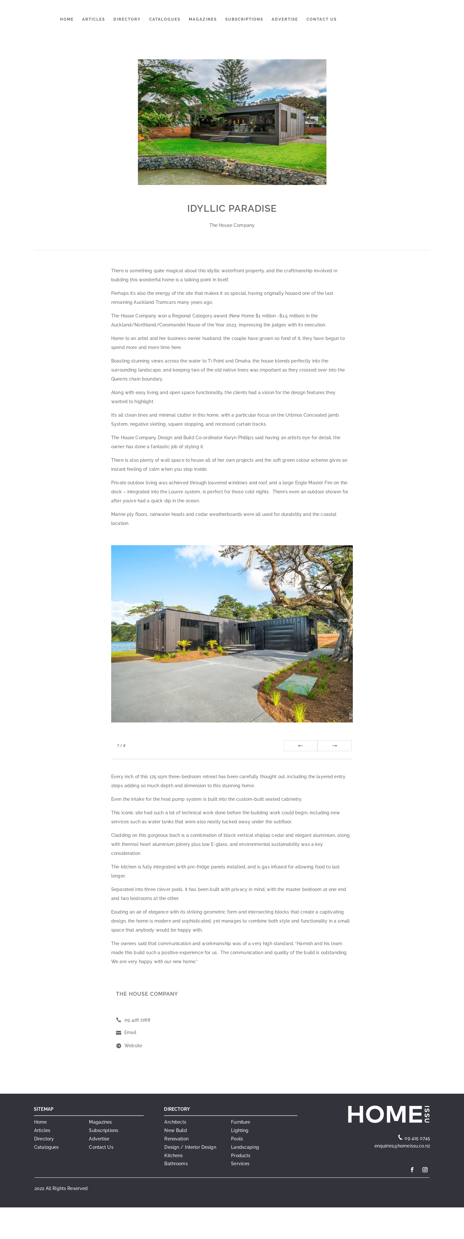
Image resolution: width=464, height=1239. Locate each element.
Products (240, 1155)
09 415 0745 (417, 1138)
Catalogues (164, 19)
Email (130, 1032)
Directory (127, 19)
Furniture (240, 1122)
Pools (237, 1138)
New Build (175, 1130)
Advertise (285, 19)
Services (240, 1163)
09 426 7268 (137, 1020)
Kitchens (173, 1155)
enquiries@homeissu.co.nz (401, 1145)
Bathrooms (176, 1163)
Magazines (203, 19)
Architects (175, 1122)
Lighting (239, 1130)
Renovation (176, 1138)
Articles (93, 19)
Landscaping (245, 1147)
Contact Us (321, 19)
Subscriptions (244, 19)
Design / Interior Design (190, 1147)
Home (67, 19)
